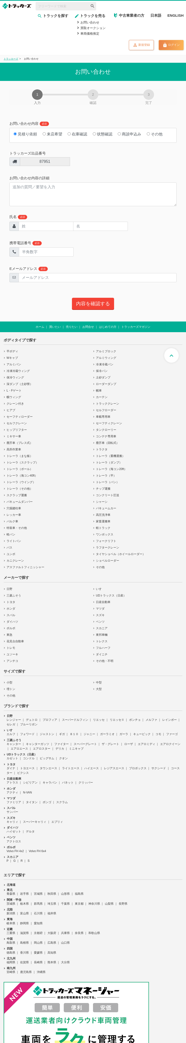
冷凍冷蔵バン (104, 364)
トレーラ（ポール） (20, 469)
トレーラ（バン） (107, 482)
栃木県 (24, 903)
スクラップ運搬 (17, 495)
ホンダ (11, 608)
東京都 (79, 903)
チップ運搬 (103, 488)
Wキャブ (12, 358)
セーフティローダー (20, 416)
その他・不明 (104, 661)
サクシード (158, 768)
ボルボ (11, 628)
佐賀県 (24, 962)
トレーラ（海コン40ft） (22, 475)
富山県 (24, 913)
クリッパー (85, 782)
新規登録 (141, 45)
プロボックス (138, 768)
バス (9, 547)
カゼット (12, 758)
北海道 (11, 884)
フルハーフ (103, 648)
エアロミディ (146, 744)
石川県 (38, 913)
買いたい (55, 327)
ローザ (128, 744)
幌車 (99, 390)
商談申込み (129, 134)
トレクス (102, 641)
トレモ (11, 648)
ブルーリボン (29, 724)
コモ (158, 734)
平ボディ (12, 351)
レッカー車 (14, 515)
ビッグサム (47, 758)
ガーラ (123, 734)
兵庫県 (65, 933)
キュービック (142, 734)
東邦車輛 (102, 634)
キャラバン (50, 782)
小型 (9, 682)
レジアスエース (114, 768)
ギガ (62, 734)
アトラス (12, 782)
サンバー (12, 812)
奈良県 (79, 933)
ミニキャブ (76, 748)
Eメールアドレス (28, 269)
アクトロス (14, 841)
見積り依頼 (25, 134)
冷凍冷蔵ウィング (18, 371)
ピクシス (23, 773)
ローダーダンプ (106, 384)
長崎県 (38, 962)
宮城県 (38, 893)
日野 (9, 589)
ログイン (171, 45)
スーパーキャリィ (34, 821)
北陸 (10, 909)
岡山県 (38, 942)
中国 (10, 939)
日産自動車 (103, 602)
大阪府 (51, 933)
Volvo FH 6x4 (37, 851)
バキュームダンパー (20, 501)
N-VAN (27, 792)
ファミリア (14, 802)
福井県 (51, 913)
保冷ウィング (15, 377)
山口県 (65, 942)
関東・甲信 (14, 900)
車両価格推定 (89, 33)
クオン (63, 758)
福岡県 (11, 962)
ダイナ (11, 768)
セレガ (11, 724)
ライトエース (70, 768)
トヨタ (11, 602)
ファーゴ (172, 734)
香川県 (24, 952)
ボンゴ (47, 802)
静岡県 (24, 923)
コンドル (29, 758)
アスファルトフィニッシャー (25, 567)
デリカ (59, 748)
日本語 (155, 15)
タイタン (32, 802)
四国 (10, 948)
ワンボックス (104, 534)
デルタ (30, 831)
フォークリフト (106, 541)
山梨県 (109, 903)
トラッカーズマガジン (135, 327)
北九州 (11, 958)
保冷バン (102, 371)
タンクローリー (106, 429)
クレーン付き (15, 403)
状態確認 (102, 134)
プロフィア (50, 719)
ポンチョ (135, 719)
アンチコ (12, 661)
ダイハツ (12, 621)
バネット (68, 782)
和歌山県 (94, 933)
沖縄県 (41, 972)
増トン (11, 689)
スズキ (100, 615)
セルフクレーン (17, 423)
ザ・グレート (110, 744)
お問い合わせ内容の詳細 (29, 178)
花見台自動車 (15, 641)
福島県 (79, 893)
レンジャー (14, 719)
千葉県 (65, 903)
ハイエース (91, 768)
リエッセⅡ (117, 719)
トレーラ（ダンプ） (109, 462)
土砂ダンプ (103, 377)
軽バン (11, 534)
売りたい (72, 327)
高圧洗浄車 (103, 515)
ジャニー (89, 734)
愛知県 (38, 923)
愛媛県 (38, 952)
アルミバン (14, 364)
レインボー (169, 719)
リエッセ (99, 719)
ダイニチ (102, 654)
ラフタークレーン (107, 547)
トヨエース (27, 768)
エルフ (11, 734)
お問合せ (88, 327)
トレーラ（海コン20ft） (111, 469)
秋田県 (51, 893)
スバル (11, 615)
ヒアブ (11, 410)
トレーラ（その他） (20, 488)
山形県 (65, 893)
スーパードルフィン (75, 719)
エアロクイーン (170, 744)
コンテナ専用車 (106, 436)
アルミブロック (106, 351)
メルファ (151, 719)
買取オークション (93, 28)
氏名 (18, 217)
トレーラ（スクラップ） (23, 462)
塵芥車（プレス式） (20, 443)
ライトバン (14, 541)
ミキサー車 (14, 436)
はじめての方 (107, 327)
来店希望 (52, 134)
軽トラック (103, 528)
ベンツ (100, 621)
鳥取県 (11, 942)
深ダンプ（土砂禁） (20, 384)
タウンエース (48, 768)
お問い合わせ (89, 22)
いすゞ (100, 589)
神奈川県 (94, 903)
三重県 (11, 933)
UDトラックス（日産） (111, 595)
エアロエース (19, 748)
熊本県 (51, 962)
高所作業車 (14, 449)
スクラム (62, 802)
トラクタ (102, 449)
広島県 (51, 942)
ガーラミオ (107, 734)
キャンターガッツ (37, 744)
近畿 (10, 929)
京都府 (38, 933)
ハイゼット (14, 831)
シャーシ (102, 501)
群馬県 (38, 903)
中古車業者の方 (131, 15)
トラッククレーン (107, 403)
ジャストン (47, 734)
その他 (155, 134)
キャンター (14, 744)
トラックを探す (52, 16)
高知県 (51, 952)
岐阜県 (11, 923)
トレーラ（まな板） (20, 456)
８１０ (74, 734)
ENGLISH (175, 15)
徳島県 (11, 952)
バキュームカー (106, 508)
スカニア (102, 628)
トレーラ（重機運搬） (110, 456)
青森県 (11, 893)
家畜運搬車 (103, 521)
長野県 (123, 903)
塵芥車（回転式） (107, 443)
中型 (99, 682)
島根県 (24, 942)
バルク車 (12, 521)
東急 (9, 634)
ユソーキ (12, 654)
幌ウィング (14, 397)
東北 (10, 890)
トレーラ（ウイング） (21, 482)
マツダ (100, 608)
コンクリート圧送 (107, 495)
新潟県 (11, 913)
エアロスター (41, 748)
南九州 (11, 968)
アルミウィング (106, 358)
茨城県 (11, 903)
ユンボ (11, 554)
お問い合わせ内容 (29, 123)
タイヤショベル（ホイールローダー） (120, 554)
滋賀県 (24, 933)
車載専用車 (103, 416)
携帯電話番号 (25, 243)
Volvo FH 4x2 (15, 851)
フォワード (27, 734)
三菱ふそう (14, 595)
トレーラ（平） (106, 475)
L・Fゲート (14, 390)
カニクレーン (15, 560)
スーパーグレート (85, 744)
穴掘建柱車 (14, 508)
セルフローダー (106, 410)
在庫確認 (77, 134)
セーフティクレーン (109, 423)
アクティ (12, 792)
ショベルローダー (107, 560)
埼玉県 (51, 903)
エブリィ (57, 821)
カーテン (102, 397)
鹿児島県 (26, 972)
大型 (99, 689)
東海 (10, 919)
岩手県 (24, 893)
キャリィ (12, 821)
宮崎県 (11, 972)
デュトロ (32, 719)
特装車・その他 (17, 528)
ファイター (61, 744)
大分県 (65, 962)
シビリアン (30, 782)
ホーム (40, 327)
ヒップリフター (17, 429)
